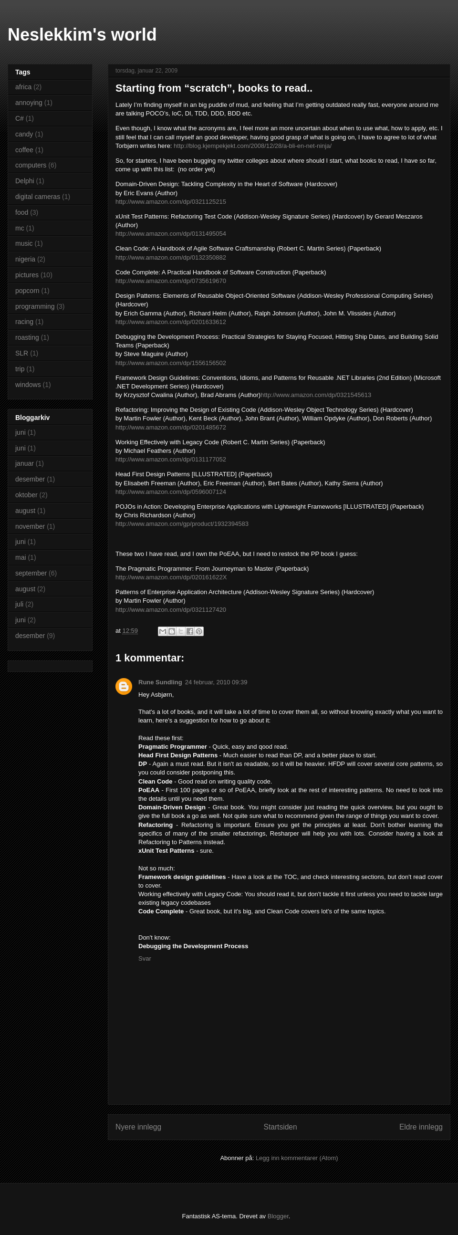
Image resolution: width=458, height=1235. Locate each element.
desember (30, 479)
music (24, 243)
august (25, 510)
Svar (144, 958)
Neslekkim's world (82, 34)
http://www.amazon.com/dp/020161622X (171, 577)
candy (24, 134)
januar (24, 463)
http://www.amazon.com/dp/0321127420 (170, 609)
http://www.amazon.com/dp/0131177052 (170, 459)
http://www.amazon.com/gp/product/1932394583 (182, 523)
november (30, 526)
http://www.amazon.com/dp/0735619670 (170, 280)
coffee (24, 150)
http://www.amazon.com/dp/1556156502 (170, 362)
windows (28, 384)
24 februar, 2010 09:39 (216, 682)
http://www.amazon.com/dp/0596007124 (170, 491)
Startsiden (280, 1127)
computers (30, 165)
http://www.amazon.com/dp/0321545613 (315, 394)
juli (19, 604)
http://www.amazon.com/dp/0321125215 (170, 201)
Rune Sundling (160, 682)
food (21, 212)
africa (23, 87)
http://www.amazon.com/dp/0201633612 (170, 321)
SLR (21, 353)
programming (34, 306)
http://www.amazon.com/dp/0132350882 (170, 257)
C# (19, 118)
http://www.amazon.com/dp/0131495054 (170, 233)
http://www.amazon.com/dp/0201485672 (170, 427)
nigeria (25, 259)
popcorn (27, 290)
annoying (28, 102)
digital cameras (37, 196)
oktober (26, 495)
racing (24, 321)
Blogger (278, 1216)
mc (19, 228)
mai (20, 557)
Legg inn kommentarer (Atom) (297, 1158)
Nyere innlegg (138, 1127)
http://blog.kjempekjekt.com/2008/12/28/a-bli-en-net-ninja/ (253, 145)
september (31, 573)
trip (19, 369)
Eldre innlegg (421, 1127)
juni (20, 432)
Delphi (24, 181)
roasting (27, 337)
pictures (27, 275)
